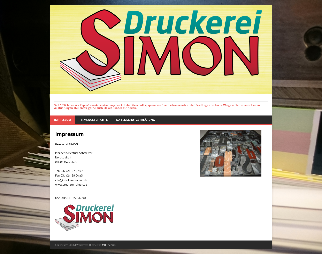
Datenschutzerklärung (135, 120)
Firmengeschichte (93, 120)
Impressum (62, 120)
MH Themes (108, 245)
